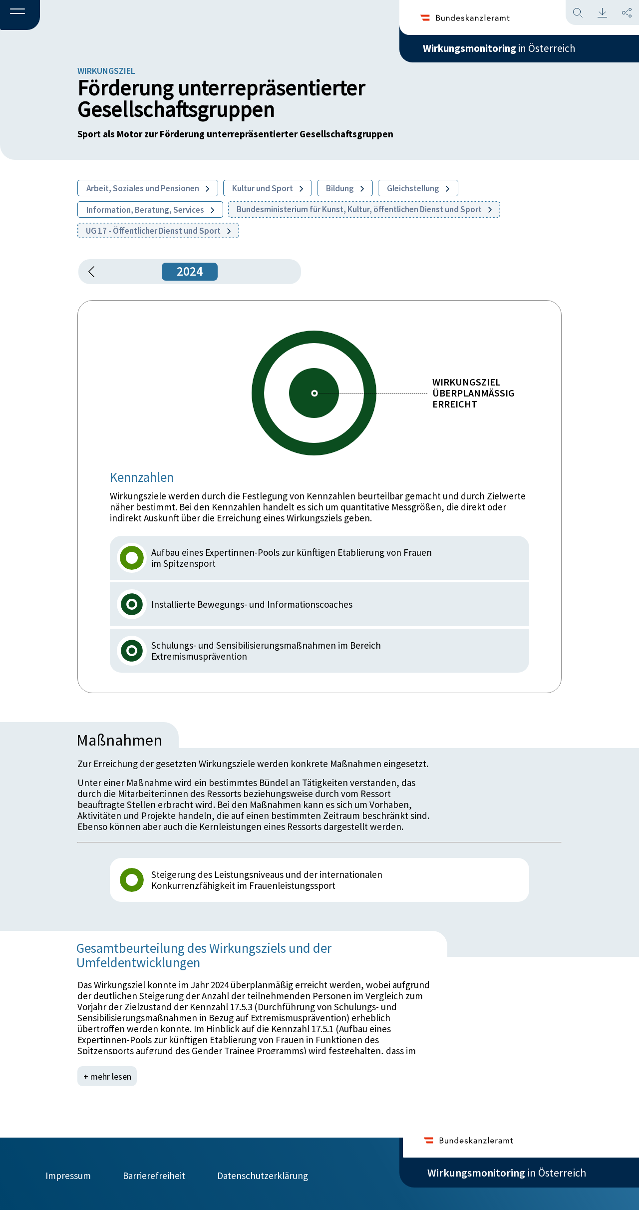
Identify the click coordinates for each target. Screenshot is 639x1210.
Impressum (68, 1174)
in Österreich (506, 49)
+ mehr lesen (108, 1076)
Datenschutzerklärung (262, 1174)
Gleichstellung (418, 188)
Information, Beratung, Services (150, 209)
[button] (20, 15)
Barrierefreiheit (154, 1174)
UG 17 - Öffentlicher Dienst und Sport (158, 230)
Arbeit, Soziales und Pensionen (147, 188)
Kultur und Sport (267, 188)
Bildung (345, 188)
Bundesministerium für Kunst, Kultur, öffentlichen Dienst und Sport (364, 209)
